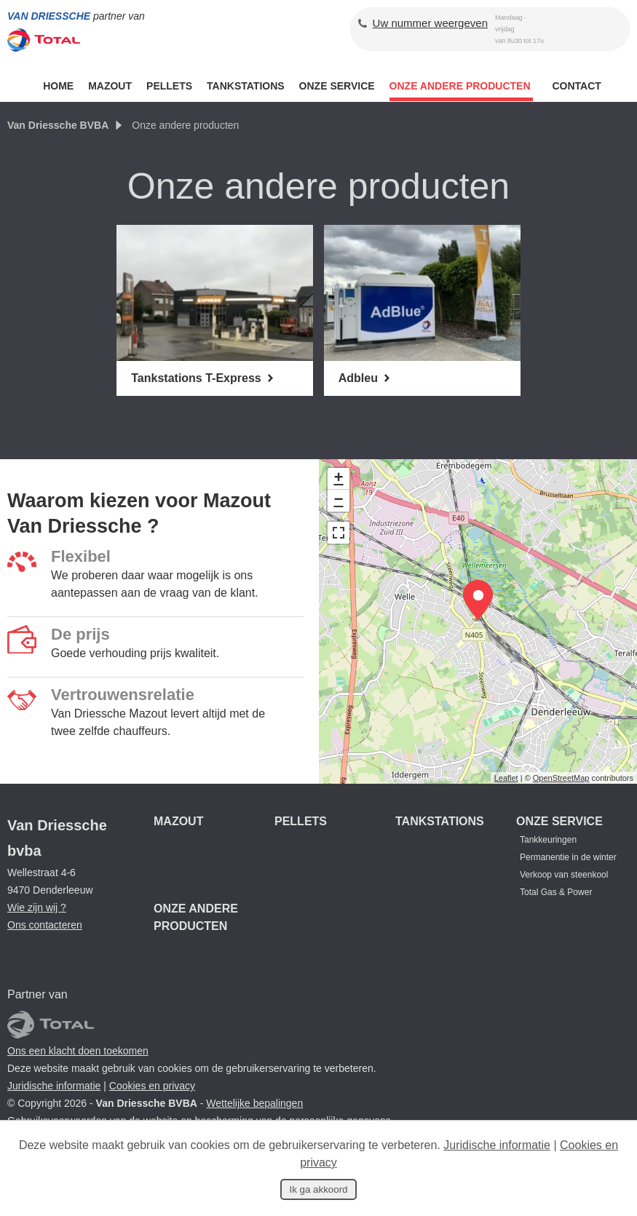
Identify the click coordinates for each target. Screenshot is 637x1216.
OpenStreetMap (561, 778)
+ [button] (338, 479)
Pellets (169, 86)
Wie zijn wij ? (36, 907)
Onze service (337, 86)
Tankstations (246, 86)
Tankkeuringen (548, 840)
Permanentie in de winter (568, 857)
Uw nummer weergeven (430, 23)
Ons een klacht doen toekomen (78, 1051)
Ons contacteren (44, 925)
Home (58, 86)
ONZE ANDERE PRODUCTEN (461, 86)
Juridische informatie (53, 1086)
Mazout (110, 86)
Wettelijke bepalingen (254, 1103)
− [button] (338, 501)
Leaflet (506, 778)
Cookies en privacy (152, 1086)
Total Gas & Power (556, 892)
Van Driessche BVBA (57, 125)
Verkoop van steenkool (564, 875)
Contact (576, 86)
